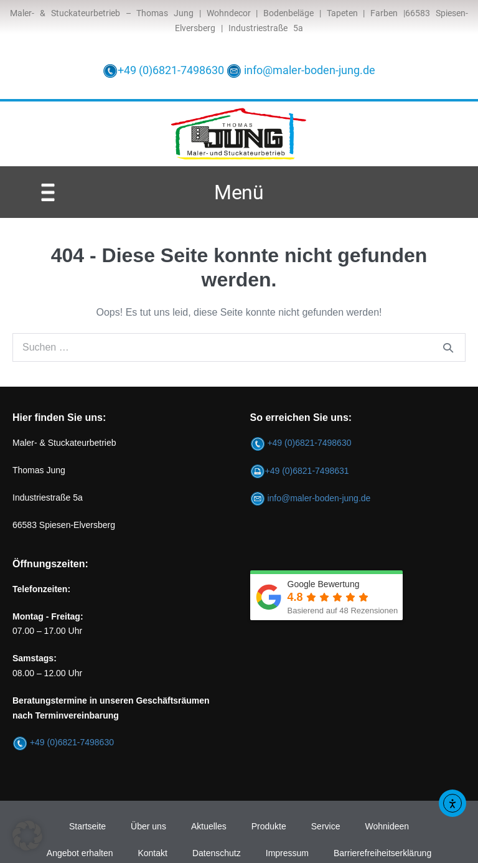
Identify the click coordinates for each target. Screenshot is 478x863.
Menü (239, 192)
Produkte (268, 826)
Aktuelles (209, 826)
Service (325, 826)
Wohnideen (387, 826)
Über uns (148, 826)
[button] (27, 835)
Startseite (87, 826)
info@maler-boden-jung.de (309, 70)
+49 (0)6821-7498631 (307, 471)
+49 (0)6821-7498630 (171, 70)
